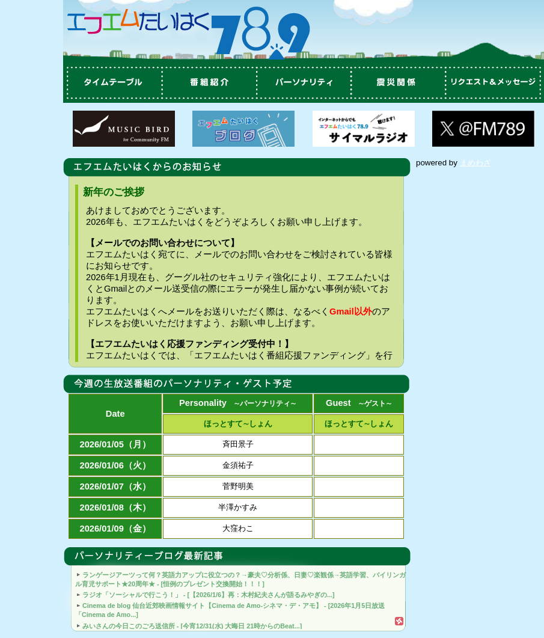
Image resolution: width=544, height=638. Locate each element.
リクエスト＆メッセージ (496, 83)
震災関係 (400, 83)
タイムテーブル (111, 83)
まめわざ (475, 162)
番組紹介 (207, 83)
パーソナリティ (303, 83)
